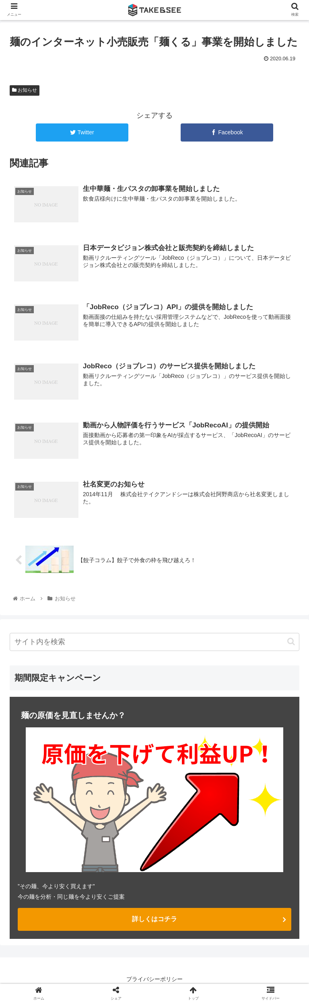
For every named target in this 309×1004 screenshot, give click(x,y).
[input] (154, 641)
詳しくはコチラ (154, 918)
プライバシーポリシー (154, 978)
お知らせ (24, 90)
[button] (291, 640)
